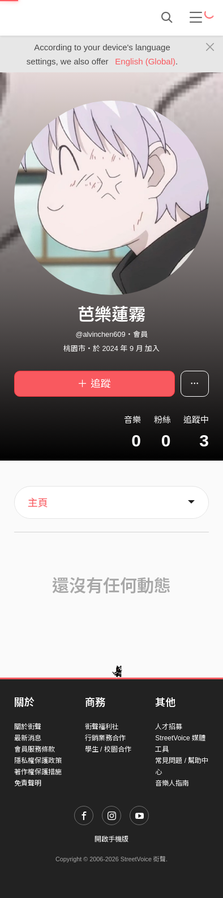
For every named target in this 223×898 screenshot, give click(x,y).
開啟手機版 (111, 839)
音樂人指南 (172, 783)
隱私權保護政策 (38, 761)
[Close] (210, 47)
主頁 (38, 503)
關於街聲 (27, 727)
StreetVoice (61, 17)
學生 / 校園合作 (108, 749)
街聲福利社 (102, 727)
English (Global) (145, 61)
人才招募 (168, 727)
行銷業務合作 (105, 738)
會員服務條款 (34, 749)
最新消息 (27, 738)
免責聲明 (27, 783)
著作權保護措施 (38, 772)
